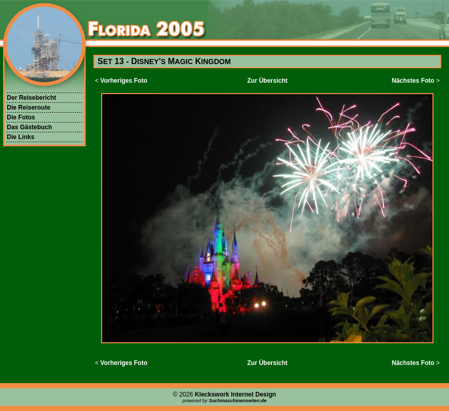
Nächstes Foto (413, 80)
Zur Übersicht (267, 80)
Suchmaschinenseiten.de (237, 400)
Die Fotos (21, 117)
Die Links (20, 137)
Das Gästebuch (29, 127)
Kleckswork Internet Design (235, 394)
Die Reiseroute (28, 107)
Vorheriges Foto (123, 80)
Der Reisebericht (31, 97)
